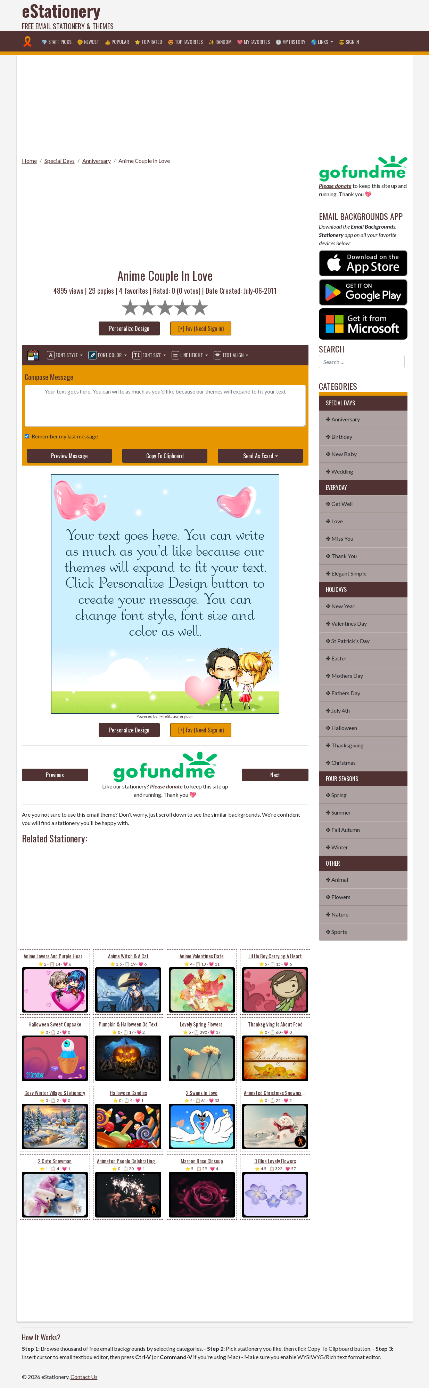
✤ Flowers (338, 897)
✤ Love (334, 521)
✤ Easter (336, 658)
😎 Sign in (349, 41)
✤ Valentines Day (346, 623)
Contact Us (84, 1376)
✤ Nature (337, 914)
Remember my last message (63, 436)
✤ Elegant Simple (346, 573)
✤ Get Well (339, 503)
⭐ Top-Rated (148, 41)
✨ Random (219, 41)
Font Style (63, 355)
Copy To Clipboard (165, 456)
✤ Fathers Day (343, 693)
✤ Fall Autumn (343, 829)
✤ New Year (340, 606)
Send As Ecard (258, 456)
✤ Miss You (339, 538)
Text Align (229, 355)
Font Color (105, 355)
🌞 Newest (88, 41)
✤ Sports (336, 931)
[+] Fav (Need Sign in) (201, 328)
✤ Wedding (339, 471)
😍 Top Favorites (185, 41)
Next (275, 775)
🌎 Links (320, 41)
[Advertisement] (281, 15)
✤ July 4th (338, 710)
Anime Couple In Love (144, 160)
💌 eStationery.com (176, 716)
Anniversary (96, 160)
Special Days (59, 160)
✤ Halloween (341, 727)
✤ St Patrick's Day (348, 640)
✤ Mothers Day (344, 675)
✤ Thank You (341, 556)
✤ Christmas (341, 762)
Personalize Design (129, 328)
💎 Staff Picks (56, 41)
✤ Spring (336, 795)
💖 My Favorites (253, 41)
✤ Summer (338, 812)
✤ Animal (337, 879)
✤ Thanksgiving (345, 745)
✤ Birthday (339, 436)
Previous (55, 775)
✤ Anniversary (343, 419)
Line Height (188, 355)
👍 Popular (117, 41)
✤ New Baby (341, 454)
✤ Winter (337, 847)
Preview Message (69, 456)
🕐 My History (290, 41)
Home (29, 160)
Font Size (147, 355)
